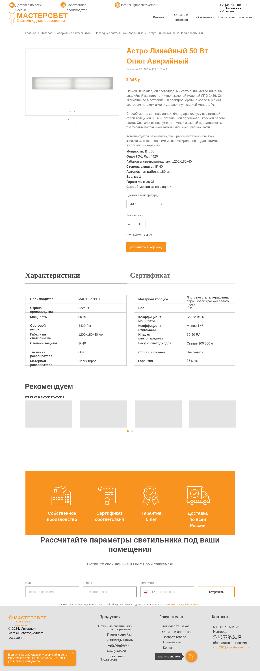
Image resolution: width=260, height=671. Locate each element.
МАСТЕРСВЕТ (42, 15)
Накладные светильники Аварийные (119, 33)
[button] (128, 431)
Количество (134, 215)
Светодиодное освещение (41, 20)
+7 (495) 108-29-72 (227, 638)
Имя (28, 583)
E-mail (87, 583)
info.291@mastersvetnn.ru (140, 5)
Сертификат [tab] (150, 275)
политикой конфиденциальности (181, 604)
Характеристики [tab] (52, 275)
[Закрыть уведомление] (73, 653)
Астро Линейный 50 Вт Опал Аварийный (176, 33)
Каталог (46, 33)
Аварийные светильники (73, 33)
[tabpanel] (130, 334)
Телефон (147, 583)
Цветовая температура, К (143, 195)
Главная (30, 33)
